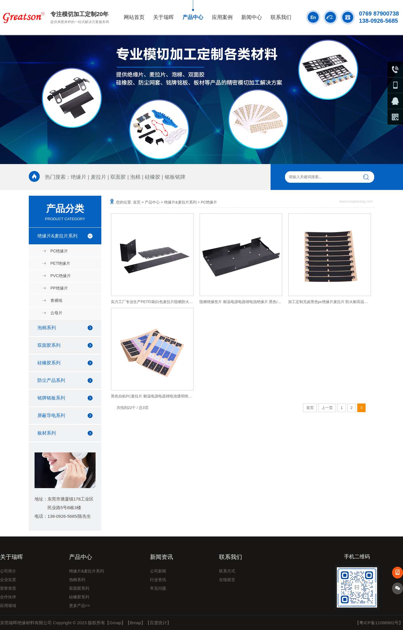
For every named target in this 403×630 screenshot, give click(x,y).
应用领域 (8, 605)
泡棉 (135, 177)
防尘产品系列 (51, 380)
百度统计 (158, 622)
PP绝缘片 (59, 288)
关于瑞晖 (163, 17)
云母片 (56, 313)
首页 (136, 202)
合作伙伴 (8, 597)
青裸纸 (56, 300)
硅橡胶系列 (48, 362)
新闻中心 (251, 17)
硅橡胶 (152, 177)
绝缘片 (78, 177)
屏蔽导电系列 (51, 415)
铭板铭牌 (175, 177)
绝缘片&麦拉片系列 (57, 235)
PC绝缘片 (59, 251)
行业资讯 (158, 579)
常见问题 (158, 588)
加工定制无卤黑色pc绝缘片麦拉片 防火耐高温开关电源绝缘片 (329, 302)
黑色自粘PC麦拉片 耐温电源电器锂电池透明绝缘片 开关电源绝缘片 (152, 396)
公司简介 (8, 571)
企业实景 (8, 579)
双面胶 (118, 177)
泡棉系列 (46, 327)
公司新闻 (158, 571)
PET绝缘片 (60, 263)
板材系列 (46, 433)
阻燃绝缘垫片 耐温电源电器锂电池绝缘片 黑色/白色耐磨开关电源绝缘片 (240, 302)
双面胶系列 (48, 345)
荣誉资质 (8, 588)
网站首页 (134, 17)
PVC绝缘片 (60, 275)
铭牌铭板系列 (51, 397)
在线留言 (227, 579)
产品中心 (193, 17)
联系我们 (281, 17)
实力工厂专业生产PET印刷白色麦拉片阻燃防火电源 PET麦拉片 (152, 302)
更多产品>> (79, 605)
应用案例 (222, 17)
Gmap (115, 622)
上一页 (327, 408)
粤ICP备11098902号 (379, 622)
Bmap (135, 622)
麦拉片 (98, 177)
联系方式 (227, 571)
